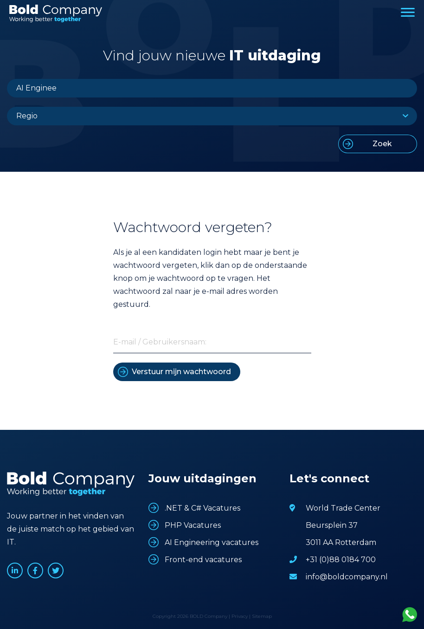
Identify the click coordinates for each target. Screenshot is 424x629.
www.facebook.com (35, 570)
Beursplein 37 (332, 525)
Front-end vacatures (203, 559)
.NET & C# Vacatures (202, 508)
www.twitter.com (56, 570)
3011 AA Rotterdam (341, 542)
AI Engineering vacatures (211, 542)
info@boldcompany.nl (347, 576)
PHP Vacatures (193, 525)
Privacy (239, 616)
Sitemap (262, 616)
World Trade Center (343, 508)
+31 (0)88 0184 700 (341, 559)
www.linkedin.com (15, 570)
